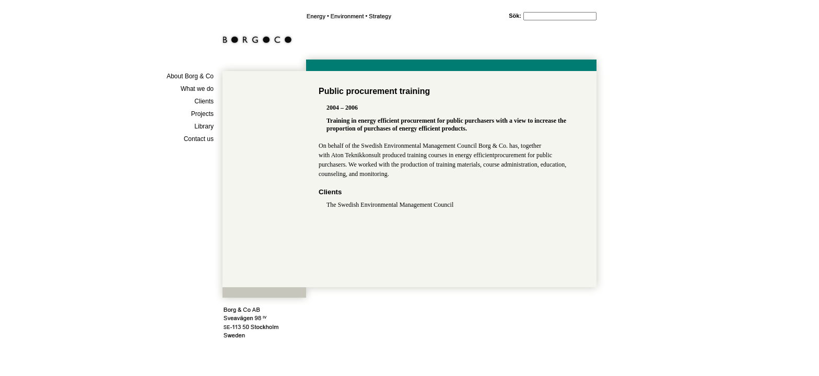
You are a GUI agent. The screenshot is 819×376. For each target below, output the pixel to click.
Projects (202, 114)
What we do (197, 88)
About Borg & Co (190, 76)
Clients (204, 101)
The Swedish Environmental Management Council (389, 204)
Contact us (199, 139)
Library (204, 126)
